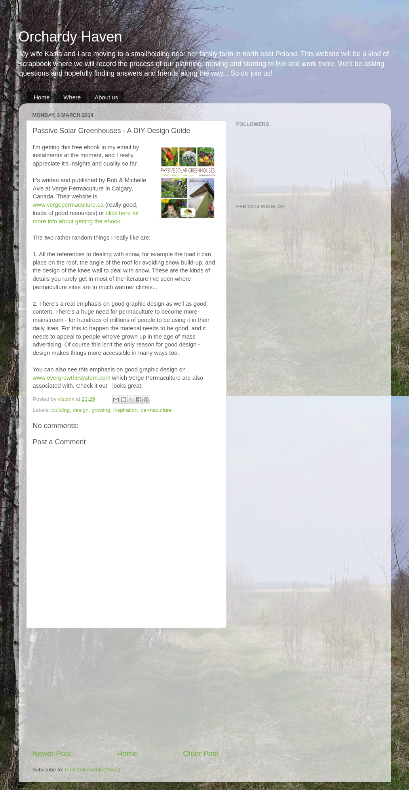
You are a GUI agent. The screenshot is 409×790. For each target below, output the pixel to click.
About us (106, 97)
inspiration (125, 410)
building (60, 410)
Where (72, 97)
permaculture (156, 410)
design (81, 410)
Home (41, 97)
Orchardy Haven (70, 37)
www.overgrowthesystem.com (71, 378)
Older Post (200, 753)
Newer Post (51, 753)
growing (100, 410)
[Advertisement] (125, 688)
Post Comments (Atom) (92, 770)
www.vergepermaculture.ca (68, 205)
